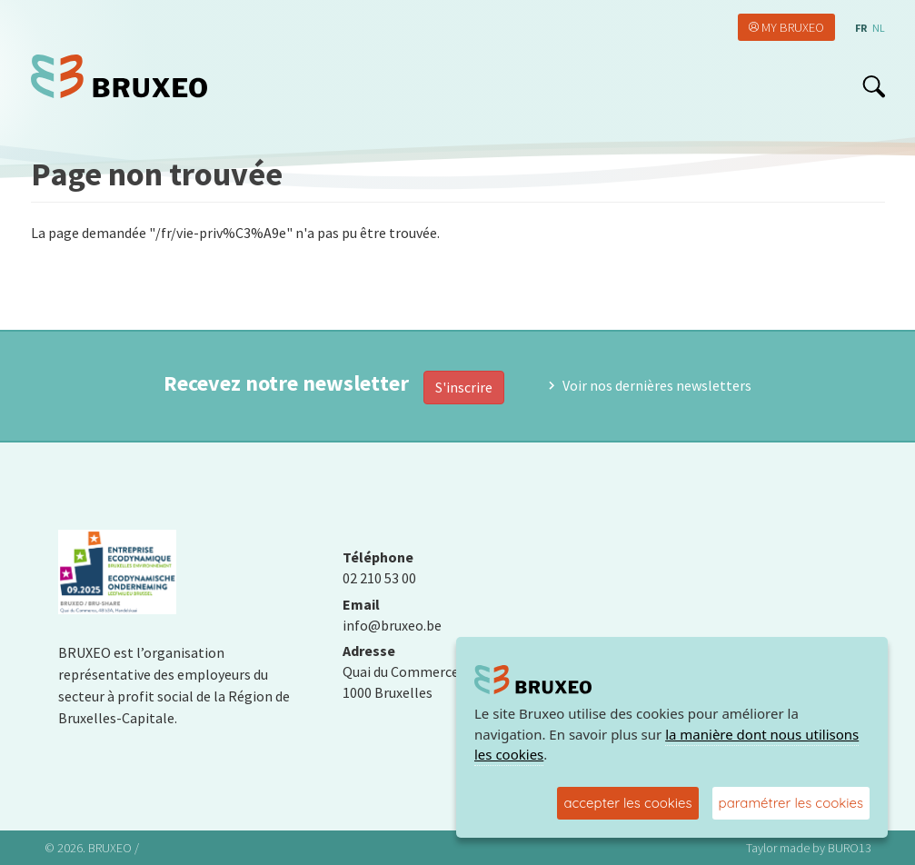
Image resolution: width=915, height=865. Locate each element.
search (873, 86)
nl (878, 28)
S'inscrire (463, 387)
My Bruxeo (792, 27)
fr (861, 28)
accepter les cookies (627, 802)
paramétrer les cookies (791, 802)
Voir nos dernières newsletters (656, 385)
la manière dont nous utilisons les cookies (666, 744)
